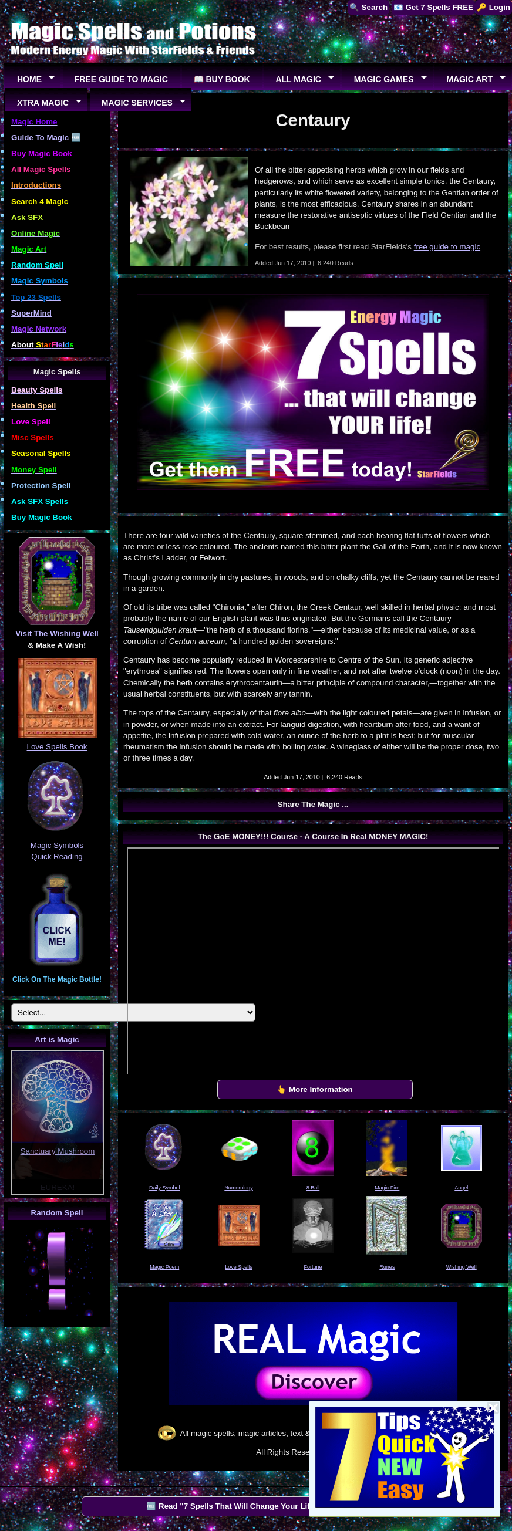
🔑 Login (493, 7)
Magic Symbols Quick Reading (57, 845)
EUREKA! (58, 1187)
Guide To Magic (40, 137)
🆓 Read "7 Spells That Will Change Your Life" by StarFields (257, 1506)
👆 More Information (315, 1089)
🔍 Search (368, 7)
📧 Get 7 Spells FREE (433, 7)
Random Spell (57, 1212)
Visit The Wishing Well (57, 633)
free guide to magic (447, 246)
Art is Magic (57, 1039)
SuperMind (31, 313)
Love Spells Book (57, 746)
